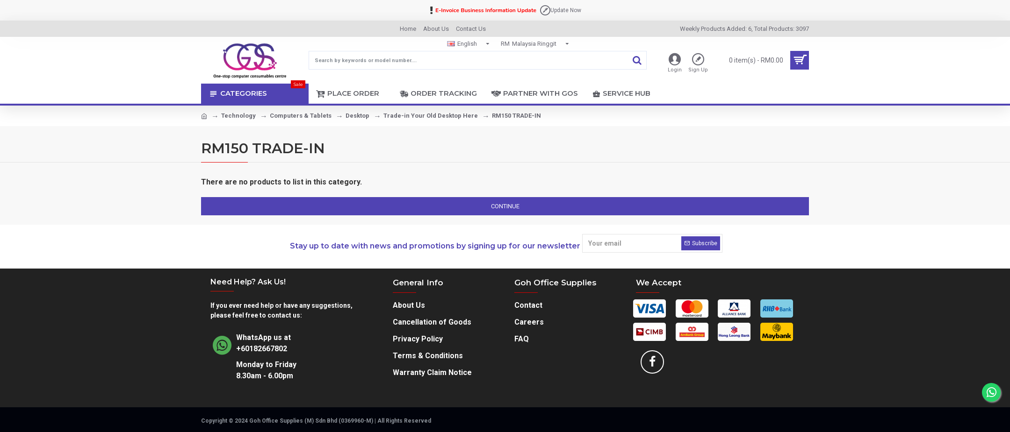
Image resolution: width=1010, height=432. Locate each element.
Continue (505, 206)
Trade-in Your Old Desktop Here (430, 115)
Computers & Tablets (301, 115)
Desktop (357, 115)
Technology (238, 115)
